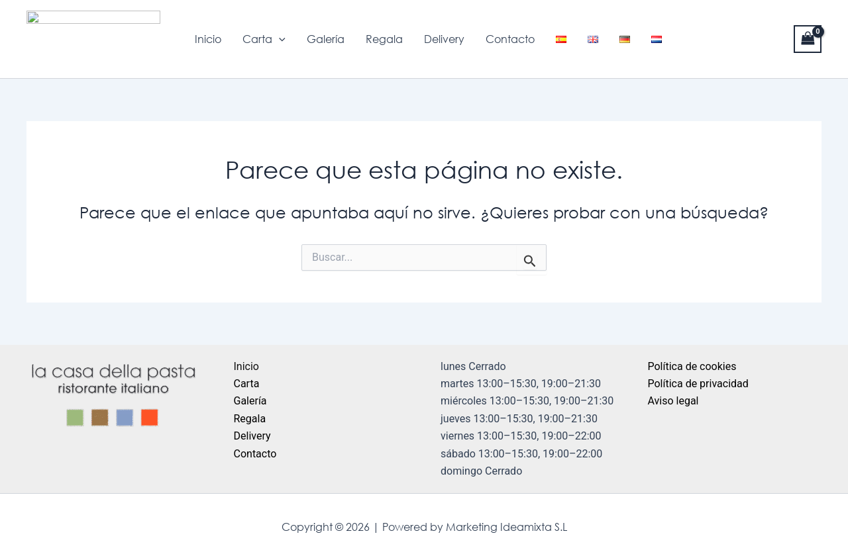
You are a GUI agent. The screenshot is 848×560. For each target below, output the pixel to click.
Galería (325, 39)
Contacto (510, 39)
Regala (384, 39)
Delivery (444, 39)
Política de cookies (692, 366)
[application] (279, 39)
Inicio (208, 39)
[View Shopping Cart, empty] (808, 38)
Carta (264, 39)
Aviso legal (673, 401)
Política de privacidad (698, 383)
